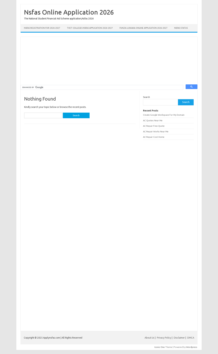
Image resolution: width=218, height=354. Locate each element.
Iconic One (159, 347)
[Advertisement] (109, 60)
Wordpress (191, 347)
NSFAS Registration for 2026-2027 (42, 28)
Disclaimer (179, 337)
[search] (101, 87)
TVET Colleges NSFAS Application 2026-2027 (90, 28)
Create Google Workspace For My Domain (163, 115)
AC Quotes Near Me (152, 120)
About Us (149, 337)
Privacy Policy (164, 337)
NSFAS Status (181, 28)
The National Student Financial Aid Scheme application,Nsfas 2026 (59, 18)
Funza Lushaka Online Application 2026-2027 (143, 28)
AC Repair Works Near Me (155, 131)
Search (146, 97)
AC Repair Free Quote (154, 126)
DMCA (190, 337)
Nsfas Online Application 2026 (69, 12)
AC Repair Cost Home (153, 137)
